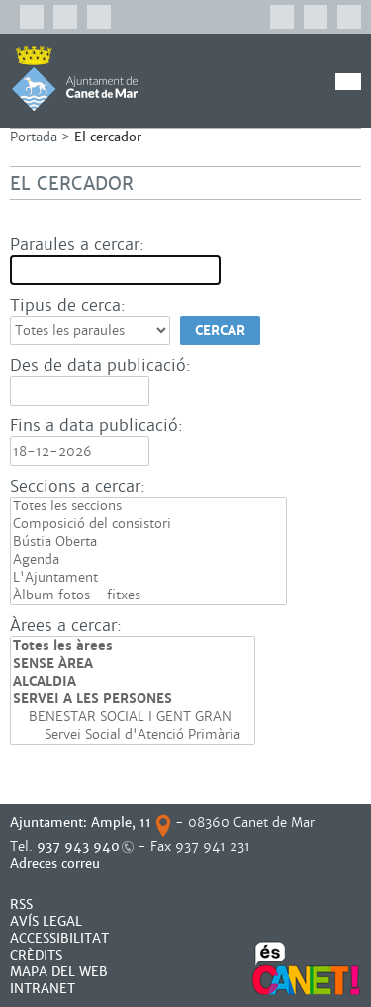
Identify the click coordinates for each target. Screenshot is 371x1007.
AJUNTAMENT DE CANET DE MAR (74, 78)
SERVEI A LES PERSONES (132, 699)
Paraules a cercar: (77, 244)
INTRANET (42, 988)
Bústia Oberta (148, 542)
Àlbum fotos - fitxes (148, 595)
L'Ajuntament (148, 578)
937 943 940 (78, 846)
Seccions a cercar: (77, 486)
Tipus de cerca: (68, 305)
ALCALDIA (132, 681)
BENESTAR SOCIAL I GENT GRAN (132, 717)
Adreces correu (57, 863)
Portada (33, 137)
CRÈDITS (36, 955)
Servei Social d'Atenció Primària (132, 735)
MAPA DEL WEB (59, 971)
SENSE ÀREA (132, 664)
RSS (21, 904)
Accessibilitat (59, 938)
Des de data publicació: (100, 365)
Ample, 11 (121, 822)
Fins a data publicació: (96, 425)
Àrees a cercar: (66, 625)
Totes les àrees (132, 646)
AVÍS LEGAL (46, 921)
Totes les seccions (148, 506)
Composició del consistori (148, 524)
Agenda (148, 560)
